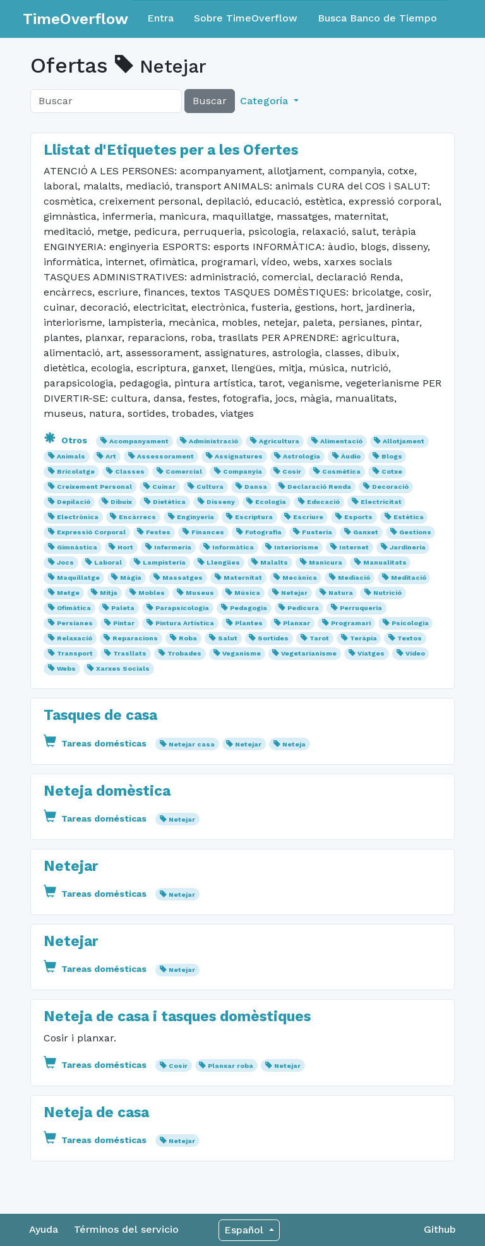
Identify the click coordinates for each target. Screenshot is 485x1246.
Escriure (308, 517)
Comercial (183, 471)
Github (440, 1229)
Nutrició (387, 593)
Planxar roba (230, 1066)
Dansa (255, 486)
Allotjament (403, 441)
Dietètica (169, 502)
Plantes (249, 623)
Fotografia (263, 532)
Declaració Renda (319, 486)
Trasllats (130, 653)
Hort (125, 547)
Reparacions (135, 638)
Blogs (391, 456)
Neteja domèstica (107, 791)
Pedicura (303, 608)
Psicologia (410, 623)
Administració (213, 441)
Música (247, 593)
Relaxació (74, 638)
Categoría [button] (265, 101)
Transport (75, 653)
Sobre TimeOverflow (245, 18)
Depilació (73, 502)
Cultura (210, 486)
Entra (160, 18)
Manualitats (385, 562)
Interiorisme (296, 547)
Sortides (273, 638)
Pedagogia (248, 608)
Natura (340, 593)
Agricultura (279, 441)
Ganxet (365, 532)
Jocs (65, 562)
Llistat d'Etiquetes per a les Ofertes (171, 150)
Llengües (223, 562)
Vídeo (415, 653)
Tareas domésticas (96, 743)
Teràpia (363, 638)
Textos (409, 638)
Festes (158, 532)
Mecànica (299, 577)
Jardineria (408, 547)
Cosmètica (341, 471)
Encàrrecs (137, 517)
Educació (323, 502)
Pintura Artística (184, 623)
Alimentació (341, 441)
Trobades (184, 653)
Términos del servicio (126, 1229)
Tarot (319, 638)
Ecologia (270, 502)
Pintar (124, 623)
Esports (358, 517)
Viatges (371, 653)
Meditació (408, 577)
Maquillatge (78, 577)
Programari (351, 623)
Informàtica (233, 547)
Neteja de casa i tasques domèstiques (177, 1016)
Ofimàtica (74, 608)
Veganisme (241, 653)
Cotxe (391, 471)
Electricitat (381, 502)
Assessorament (165, 456)
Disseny (221, 502)
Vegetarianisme (309, 653)
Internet (354, 547)
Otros (67, 440)
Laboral (108, 562)
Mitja (108, 593)
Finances (207, 532)
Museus (200, 593)
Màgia (130, 577)
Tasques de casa (100, 715)
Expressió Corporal (91, 532)
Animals (71, 456)
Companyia (242, 471)
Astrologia (301, 456)
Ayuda (43, 1229)
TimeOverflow (75, 19)
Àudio (351, 456)
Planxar (296, 623)
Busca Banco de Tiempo (377, 18)
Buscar (210, 101)
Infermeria (172, 547)
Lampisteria (164, 562)
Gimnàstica (77, 547)
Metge (68, 593)
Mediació (354, 577)
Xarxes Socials (123, 668)
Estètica (408, 517)
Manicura (325, 562)
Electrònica (78, 517)
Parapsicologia (182, 608)
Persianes (75, 623)
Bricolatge (76, 471)
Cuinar (164, 486)
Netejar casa (192, 744)
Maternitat (243, 577)
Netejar (294, 593)
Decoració (390, 486)
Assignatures (239, 456)
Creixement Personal (94, 486)
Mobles (151, 593)
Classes (130, 471)
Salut (227, 638)
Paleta (123, 608)
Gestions (415, 532)
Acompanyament (139, 441)
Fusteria (317, 532)
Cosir (291, 471)
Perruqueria (361, 608)
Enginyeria (195, 517)
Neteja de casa (96, 1112)
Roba (188, 638)
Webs (66, 668)
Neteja (294, 744)
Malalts (274, 562)
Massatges (182, 577)
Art (110, 456)
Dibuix (121, 502)
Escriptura (254, 517)
